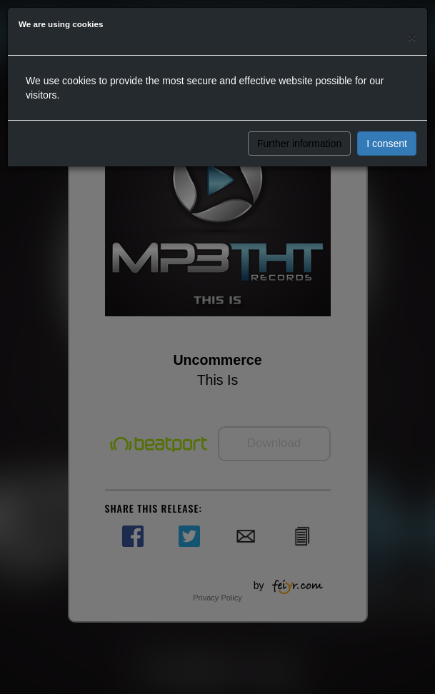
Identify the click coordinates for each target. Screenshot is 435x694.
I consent (386, 143)
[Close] (412, 36)
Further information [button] (299, 143)
